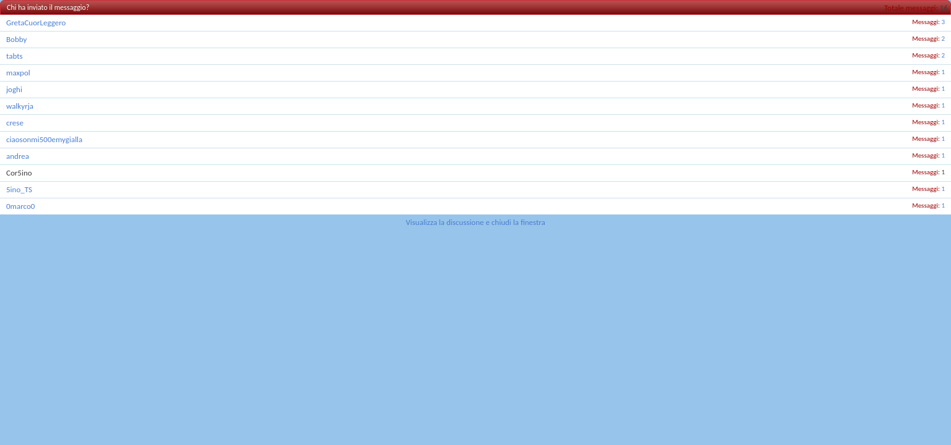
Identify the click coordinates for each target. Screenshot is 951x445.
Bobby (16, 39)
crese (14, 122)
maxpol (18, 72)
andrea (17, 156)
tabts (14, 56)
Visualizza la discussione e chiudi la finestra (475, 222)
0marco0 (20, 206)
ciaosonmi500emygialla (44, 139)
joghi (14, 89)
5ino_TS (19, 189)
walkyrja (19, 106)
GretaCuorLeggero (36, 22)
